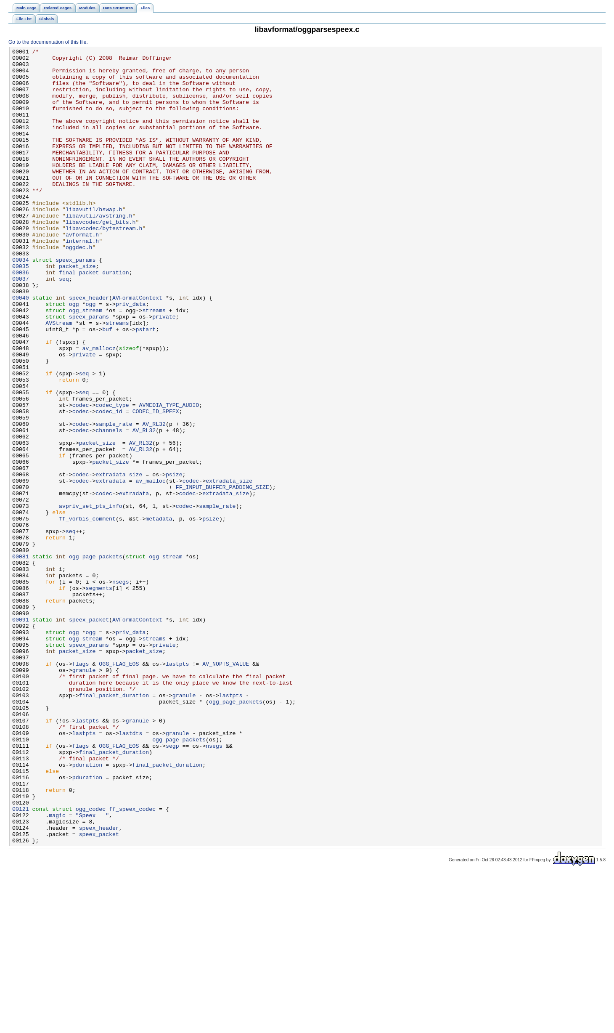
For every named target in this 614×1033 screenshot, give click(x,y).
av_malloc (150, 567)
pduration (87, 908)
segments (99, 696)
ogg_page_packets (95, 658)
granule (84, 795)
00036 (20, 317)
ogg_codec (91, 961)
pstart (145, 386)
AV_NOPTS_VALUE (225, 787)
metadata (159, 613)
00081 (20, 658)
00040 (20, 348)
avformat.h (82, 272)
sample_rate (113, 499)
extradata (110, 567)
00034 (20, 302)
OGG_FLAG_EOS (119, 787)
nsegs (120, 689)
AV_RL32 (154, 499)
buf (107, 386)
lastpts (177, 787)
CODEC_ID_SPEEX (155, 484)
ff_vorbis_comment (87, 613)
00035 (20, 310)
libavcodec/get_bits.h (101, 257)
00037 (20, 325)
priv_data (131, 355)
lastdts (131, 870)
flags (80, 787)
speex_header (89, 348)
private (164, 370)
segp (172, 886)
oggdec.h (79, 287)
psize (174, 560)
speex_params (75, 302)
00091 (20, 734)
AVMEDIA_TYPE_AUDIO (169, 477)
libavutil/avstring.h (99, 249)
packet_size (77, 310)
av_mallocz (99, 408)
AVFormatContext (137, 348)
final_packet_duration (94, 317)
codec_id (108, 484)
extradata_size (118, 560)
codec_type (112, 477)
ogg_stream (85, 363)
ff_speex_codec (132, 961)
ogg (74, 355)
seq (64, 325)
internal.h (82, 280)
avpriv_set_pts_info (90, 598)
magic (57, 969)
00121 (20, 961)
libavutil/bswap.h (94, 242)
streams (154, 363)
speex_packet (89, 734)
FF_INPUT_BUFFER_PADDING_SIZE (222, 575)
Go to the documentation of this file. (48, 42)
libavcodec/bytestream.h (104, 264)
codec (80, 477)
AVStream (58, 378)
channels (108, 507)
